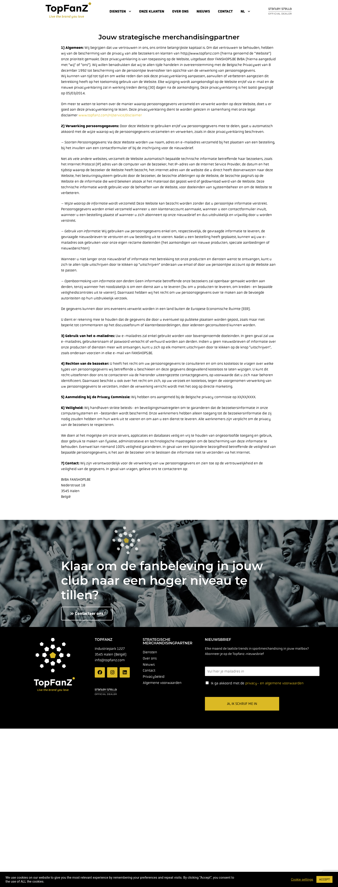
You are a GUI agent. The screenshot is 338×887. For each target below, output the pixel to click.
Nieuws (203, 11)
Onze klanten (151, 11)
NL (245, 11)
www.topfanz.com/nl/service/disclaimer (110, 115)
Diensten (120, 11)
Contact (225, 11)
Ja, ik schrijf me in (242, 703)
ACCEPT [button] (324, 879)
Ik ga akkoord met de (257, 683)
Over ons (180, 11)
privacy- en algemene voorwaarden (274, 683)
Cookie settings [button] (302, 880)
